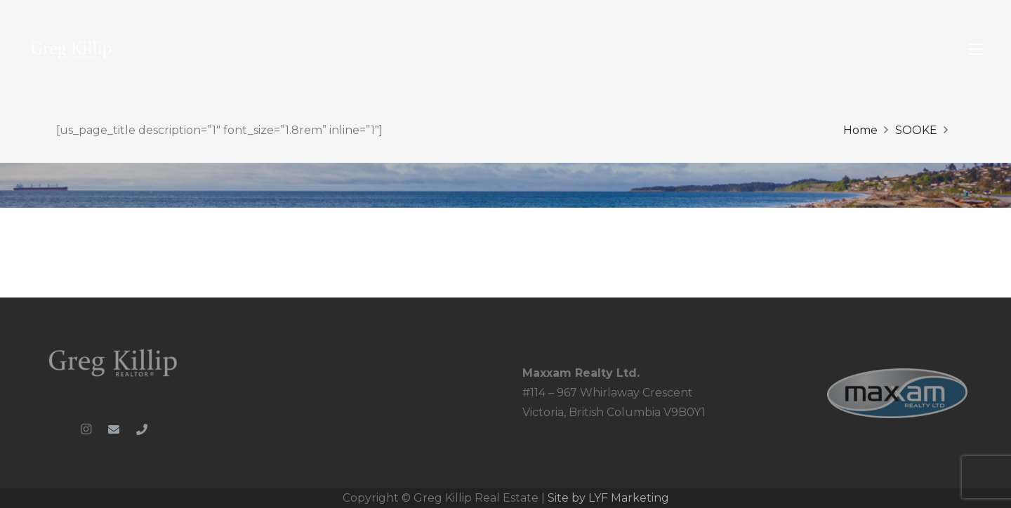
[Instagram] (86, 429)
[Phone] (142, 429)
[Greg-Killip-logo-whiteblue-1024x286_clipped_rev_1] (113, 362)
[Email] (114, 429)
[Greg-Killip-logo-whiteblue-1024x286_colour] (72, 49)
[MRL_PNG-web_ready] (897, 393)
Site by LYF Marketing (608, 497)
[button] (976, 49)
